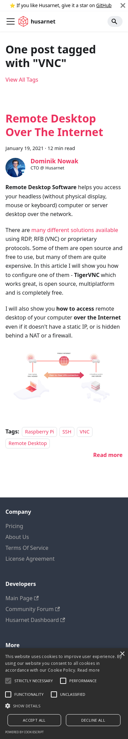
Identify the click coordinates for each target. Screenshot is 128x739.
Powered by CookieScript (24, 732)
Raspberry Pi (39, 431)
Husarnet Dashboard (35, 620)
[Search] (115, 21)
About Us (17, 537)
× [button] (122, 654)
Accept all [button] (34, 720)
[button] (64, 705)
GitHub (104, 5)
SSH (66, 431)
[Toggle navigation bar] (10, 21)
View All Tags (21, 79)
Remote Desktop (28, 443)
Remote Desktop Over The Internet (54, 125)
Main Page (22, 598)
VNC (85, 431)
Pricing (14, 526)
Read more (88, 670)
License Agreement (30, 558)
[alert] (64, 693)
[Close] (123, 5)
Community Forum (32, 609)
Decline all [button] (93, 720)
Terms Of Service (26, 548)
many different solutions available (74, 230)
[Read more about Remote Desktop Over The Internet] (108, 455)
